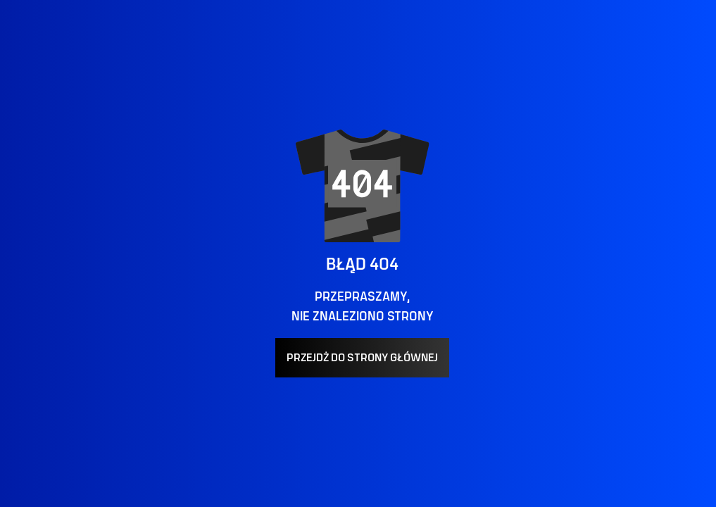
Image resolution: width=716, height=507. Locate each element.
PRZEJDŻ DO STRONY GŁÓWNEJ (362, 357)
